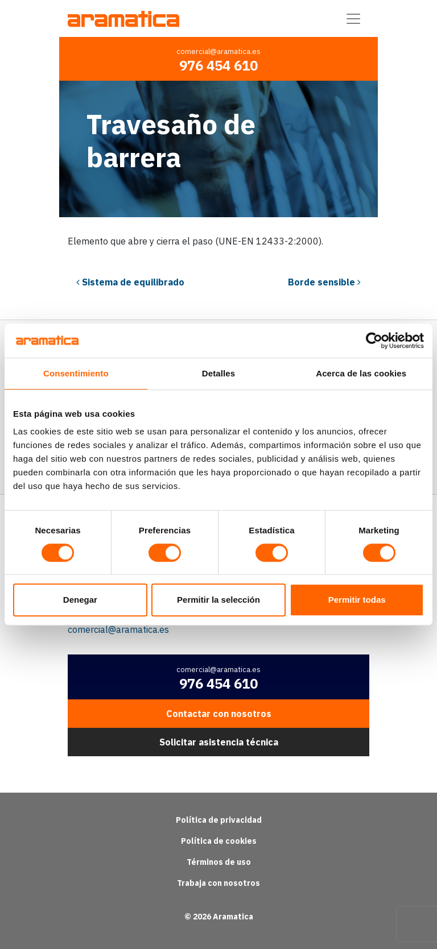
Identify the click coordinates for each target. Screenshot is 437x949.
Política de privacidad (219, 820)
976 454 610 (218, 65)
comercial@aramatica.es (218, 51)
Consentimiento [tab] (76, 373)
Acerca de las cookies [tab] (361, 373)
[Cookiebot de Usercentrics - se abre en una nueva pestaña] (374, 340)
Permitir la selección (218, 599)
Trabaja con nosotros (218, 883)
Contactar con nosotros (218, 713)
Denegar (80, 599)
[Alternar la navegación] (353, 18)
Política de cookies (219, 841)
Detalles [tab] (218, 373)
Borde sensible (324, 282)
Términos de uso (219, 862)
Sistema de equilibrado (130, 282)
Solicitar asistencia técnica (218, 742)
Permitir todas (357, 599)
